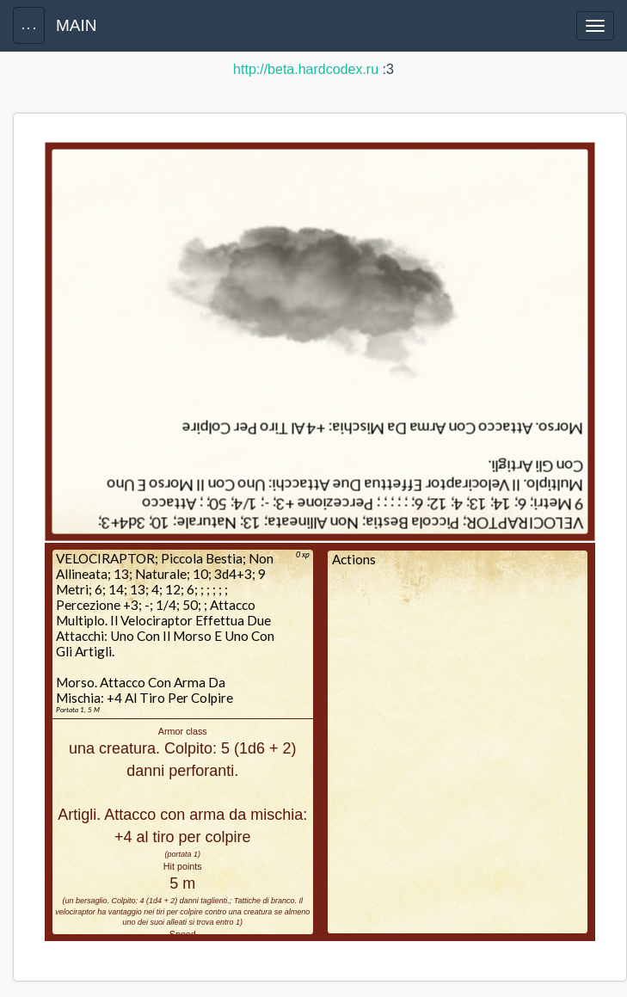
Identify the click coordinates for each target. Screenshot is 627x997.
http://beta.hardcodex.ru (305, 69)
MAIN (76, 25)
